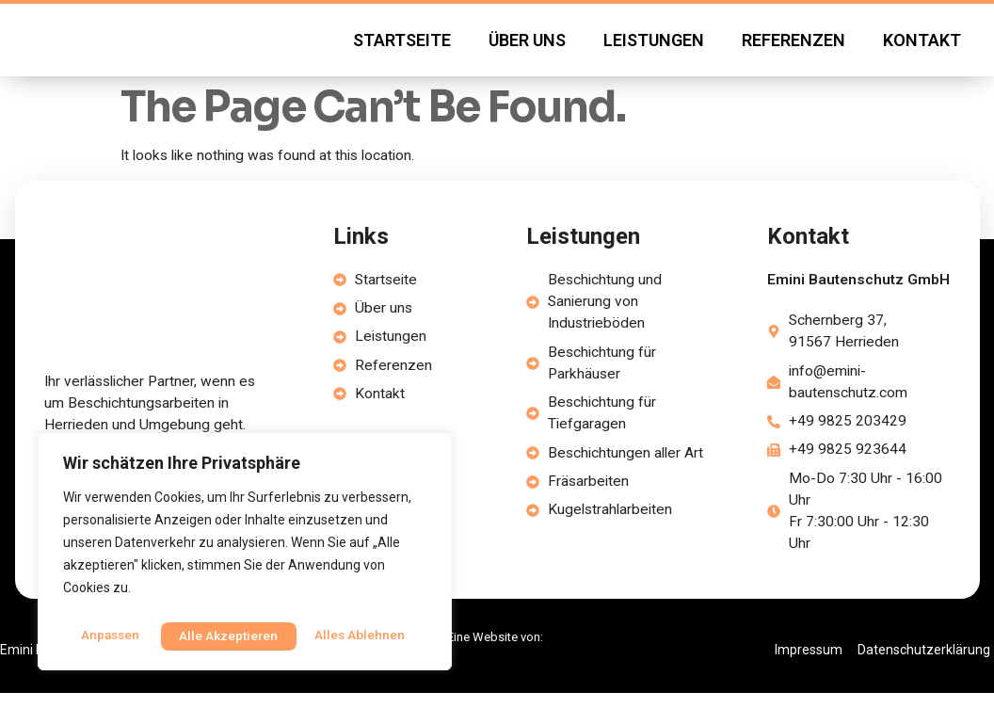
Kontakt (922, 46)
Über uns (527, 46)
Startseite (402, 46)
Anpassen (109, 636)
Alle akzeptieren (360, 636)
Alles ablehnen (224, 636)
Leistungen (653, 46)
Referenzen (793, 46)
